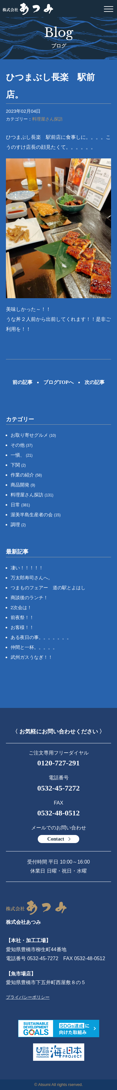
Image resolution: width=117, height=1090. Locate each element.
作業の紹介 (26, 474)
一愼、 (22, 455)
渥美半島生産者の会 (36, 514)
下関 (18, 464)
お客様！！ (22, 627)
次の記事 (95, 382)
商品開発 (23, 484)
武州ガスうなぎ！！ (32, 657)
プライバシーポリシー (28, 997)
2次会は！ (21, 607)
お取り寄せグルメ (33, 435)
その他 (22, 445)
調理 (18, 524)
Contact (55, 838)
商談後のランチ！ (29, 597)
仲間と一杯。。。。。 (34, 647)
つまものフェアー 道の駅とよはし (48, 587)
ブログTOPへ (58, 382)
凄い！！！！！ (27, 567)
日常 (20, 504)
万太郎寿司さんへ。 (32, 577)
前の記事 (22, 382)
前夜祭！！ (22, 617)
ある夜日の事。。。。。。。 (41, 637)
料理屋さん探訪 (47, 118)
